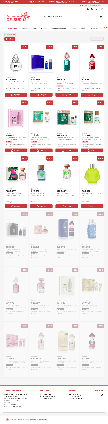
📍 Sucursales (82, 5)
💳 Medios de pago (96, 5)
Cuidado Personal (59, 28)
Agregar (15, 94)
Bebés (73, 28)
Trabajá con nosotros (47, 398)
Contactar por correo (47, 396)
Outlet (83, 28)
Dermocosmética (40, 28)
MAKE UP (25, 28)
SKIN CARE (12, 28)
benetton (10, 34)
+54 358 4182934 (46, 394)
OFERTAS (94, 28)
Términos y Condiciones (38, 420)
